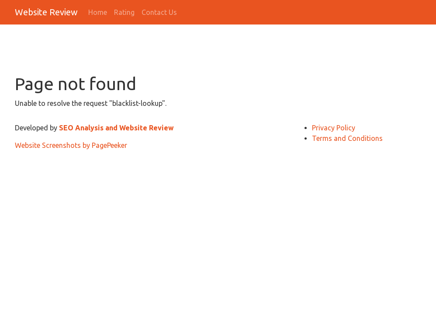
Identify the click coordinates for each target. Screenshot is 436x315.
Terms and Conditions (347, 138)
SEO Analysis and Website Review (116, 128)
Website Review (46, 12)
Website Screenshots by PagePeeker (71, 145)
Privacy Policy (333, 128)
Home (97, 12)
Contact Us (159, 12)
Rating (124, 12)
